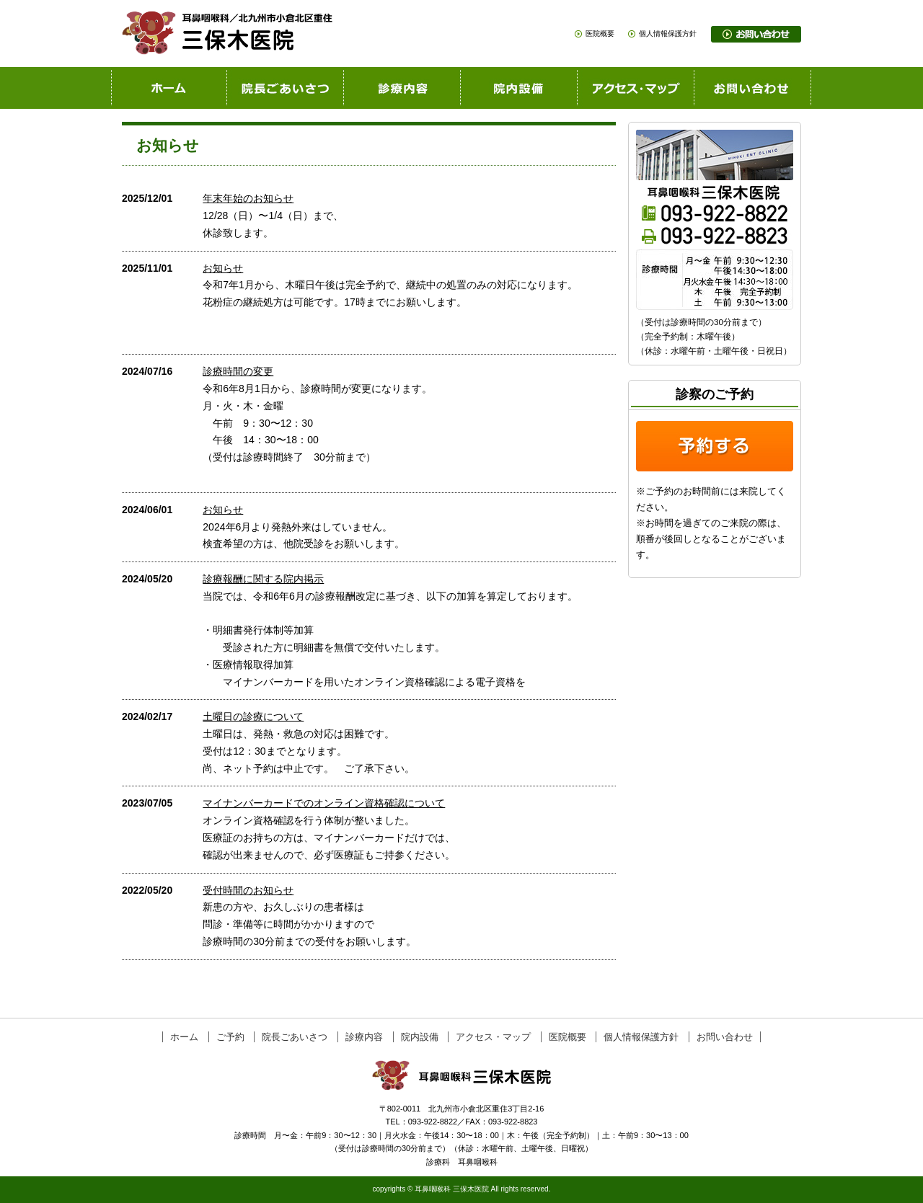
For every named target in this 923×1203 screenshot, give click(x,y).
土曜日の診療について (253, 716)
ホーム (184, 1036)
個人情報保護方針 (668, 33)
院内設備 (419, 1036)
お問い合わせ (725, 1036)
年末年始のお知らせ (248, 198)
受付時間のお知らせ (248, 890)
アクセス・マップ (493, 1036)
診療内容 (364, 1036)
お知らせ (223, 268)
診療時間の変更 (238, 371)
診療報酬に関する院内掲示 (263, 579)
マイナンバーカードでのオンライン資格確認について (324, 803)
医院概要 (600, 33)
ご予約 (230, 1036)
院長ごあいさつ (294, 1036)
